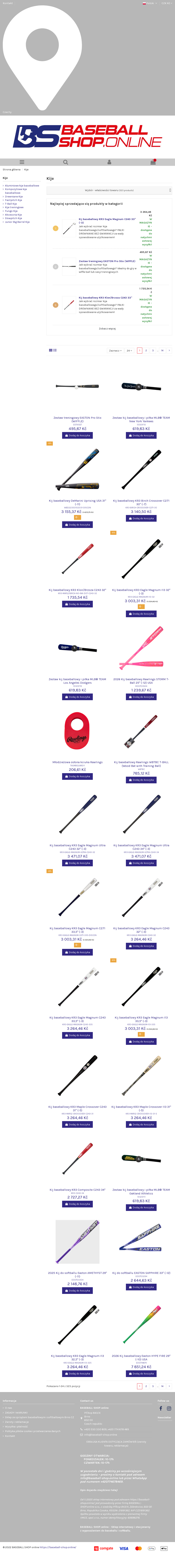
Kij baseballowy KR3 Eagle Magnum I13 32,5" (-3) (77, 1357)
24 (129, 350)
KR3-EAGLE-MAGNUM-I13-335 (141, 1024)
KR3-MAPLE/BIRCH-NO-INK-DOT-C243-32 (77, 593)
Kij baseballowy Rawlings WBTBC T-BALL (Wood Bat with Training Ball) (141, 763)
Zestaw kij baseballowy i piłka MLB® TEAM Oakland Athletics (141, 1191)
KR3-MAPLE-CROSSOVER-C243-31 (77, 1114)
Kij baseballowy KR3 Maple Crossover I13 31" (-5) (141, 1108)
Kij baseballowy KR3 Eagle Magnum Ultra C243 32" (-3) (77, 847)
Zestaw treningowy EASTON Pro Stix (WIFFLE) (107, 261)
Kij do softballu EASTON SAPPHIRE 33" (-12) (141, 1273)
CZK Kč (167, 3)
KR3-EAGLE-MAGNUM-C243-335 (77, 1024)
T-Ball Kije (11, 203)
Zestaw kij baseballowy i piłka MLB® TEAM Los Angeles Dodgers (77, 680)
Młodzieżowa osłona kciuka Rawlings (77, 762)
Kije (5, 178)
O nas (8, 1407)
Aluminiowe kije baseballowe (22, 185)
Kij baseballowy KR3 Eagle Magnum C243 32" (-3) (141, 930)
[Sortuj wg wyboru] (115, 350)
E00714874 (141, 1363)
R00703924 (141, 686)
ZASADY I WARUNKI (16, 1412)
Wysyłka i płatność (16, 1426)
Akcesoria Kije (13, 214)
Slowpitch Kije (13, 218)
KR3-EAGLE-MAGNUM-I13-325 (77, 1363)
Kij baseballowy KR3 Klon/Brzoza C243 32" (77, 590)
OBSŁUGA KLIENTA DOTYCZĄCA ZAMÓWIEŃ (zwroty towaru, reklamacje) (116, 1443)
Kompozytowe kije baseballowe (16, 191)
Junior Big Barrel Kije (17, 222)
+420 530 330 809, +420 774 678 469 (106, 1429)
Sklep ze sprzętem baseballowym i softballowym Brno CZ (39, 1417)
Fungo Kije (11, 211)
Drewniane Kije (14, 196)
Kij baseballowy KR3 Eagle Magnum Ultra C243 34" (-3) (141, 847)
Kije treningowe (14, 207)
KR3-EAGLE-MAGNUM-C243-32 (141, 935)
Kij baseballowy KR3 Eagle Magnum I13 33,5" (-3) (141, 1019)
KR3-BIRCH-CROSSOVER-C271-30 (141, 507)
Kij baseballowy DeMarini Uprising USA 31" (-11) (77, 502)
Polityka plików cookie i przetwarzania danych (32, 1431)
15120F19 (77, 686)
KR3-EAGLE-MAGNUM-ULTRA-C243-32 (77, 852)
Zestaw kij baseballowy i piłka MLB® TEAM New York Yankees (141, 419)
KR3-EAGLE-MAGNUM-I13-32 (141, 597)
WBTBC (141, 769)
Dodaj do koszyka (77, 435)
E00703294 (141, 1276)
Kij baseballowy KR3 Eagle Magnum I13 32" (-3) (141, 591)
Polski (150, 3)
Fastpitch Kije (13, 200)
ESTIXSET (77, 425)
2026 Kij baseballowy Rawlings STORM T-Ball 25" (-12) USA (141, 680)
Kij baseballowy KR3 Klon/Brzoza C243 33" (105, 297)
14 (162, 350)
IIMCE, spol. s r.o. (89, 1517)
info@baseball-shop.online (100, 1434)
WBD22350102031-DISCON (77, 507)
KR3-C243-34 (77, 1193)
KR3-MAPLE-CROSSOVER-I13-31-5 (141, 1114)
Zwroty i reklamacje (17, 1422)
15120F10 (141, 425)
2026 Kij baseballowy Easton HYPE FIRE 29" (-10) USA (141, 1357)
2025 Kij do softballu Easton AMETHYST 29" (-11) (77, 1274)
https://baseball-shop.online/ (58, 1547)
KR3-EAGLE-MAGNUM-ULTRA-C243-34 (141, 852)
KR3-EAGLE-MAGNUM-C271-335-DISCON (78, 935)
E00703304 (77, 1280)
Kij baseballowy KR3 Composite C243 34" (77, 1189)
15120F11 (141, 1197)
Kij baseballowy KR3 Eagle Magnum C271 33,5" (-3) (77, 930)
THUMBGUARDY (77, 765)
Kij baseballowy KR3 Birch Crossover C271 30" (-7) (141, 502)
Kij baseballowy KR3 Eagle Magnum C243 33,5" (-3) (77, 1019)
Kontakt (8, 3)
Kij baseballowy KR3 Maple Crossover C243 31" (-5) (77, 1108)
